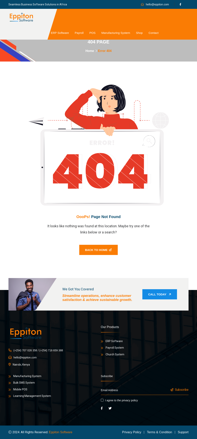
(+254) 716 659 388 (51, 350)
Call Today (159, 294)
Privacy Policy (131, 432)
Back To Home (98, 250)
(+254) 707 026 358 (25, 350)
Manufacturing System (115, 32)
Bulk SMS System (24, 382)
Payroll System (115, 347)
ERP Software (60, 32)
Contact (154, 32)
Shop (139, 32)
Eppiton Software (60, 432)
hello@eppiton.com (157, 4)
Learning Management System (32, 395)
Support (183, 432)
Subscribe (180, 390)
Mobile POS (20, 389)
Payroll (79, 32)
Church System (115, 354)
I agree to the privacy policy (121, 400)
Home (89, 50)
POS (92, 32)
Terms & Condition (159, 432)
